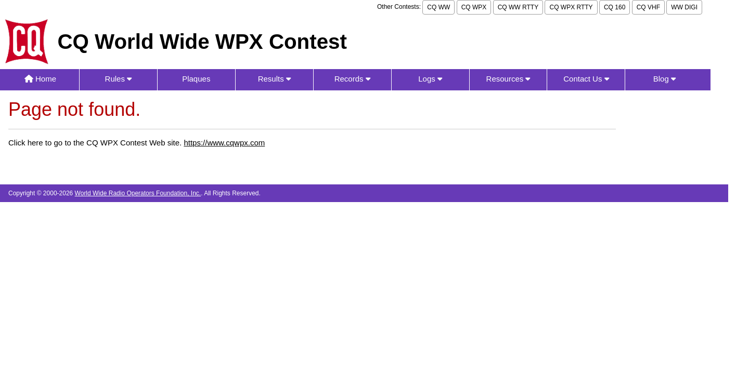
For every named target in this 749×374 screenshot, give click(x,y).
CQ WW (438, 7)
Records (352, 78)
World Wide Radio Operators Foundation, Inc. (138, 193)
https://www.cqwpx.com (224, 142)
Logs (430, 78)
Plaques (196, 78)
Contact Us (586, 78)
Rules (118, 78)
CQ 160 (614, 7)
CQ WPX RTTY (570, 7)
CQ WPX (474, 7)
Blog (664, 78)
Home (40, 78)
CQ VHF (648, 7)
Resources (508, 78)
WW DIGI (684, 7)
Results (274, 78)
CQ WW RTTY (518, 7)
